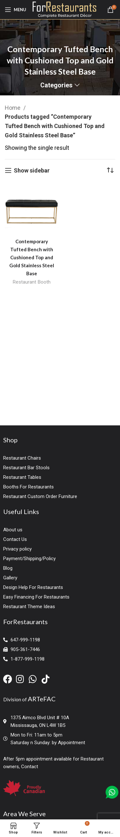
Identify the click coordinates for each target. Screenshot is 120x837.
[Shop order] (110, 170)
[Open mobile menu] (15, 9)
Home (13, 107)
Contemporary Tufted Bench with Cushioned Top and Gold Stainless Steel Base (31, 257)
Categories (56, 85)
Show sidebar (32, 170)
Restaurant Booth (31, 282)
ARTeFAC (42, 699)
